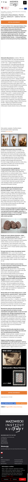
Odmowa (15, 479)
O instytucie (3, 461)
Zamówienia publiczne (18, 461)
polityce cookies (10, 476)
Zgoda (22, 479)
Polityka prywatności (18, 463)
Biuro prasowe (3, 463)
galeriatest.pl (9, 131)
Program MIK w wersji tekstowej (14, 407)
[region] (14, 473)
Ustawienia (6, 479)
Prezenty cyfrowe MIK (18, 459)
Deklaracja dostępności (5, 459)
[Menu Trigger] (25, 2)
